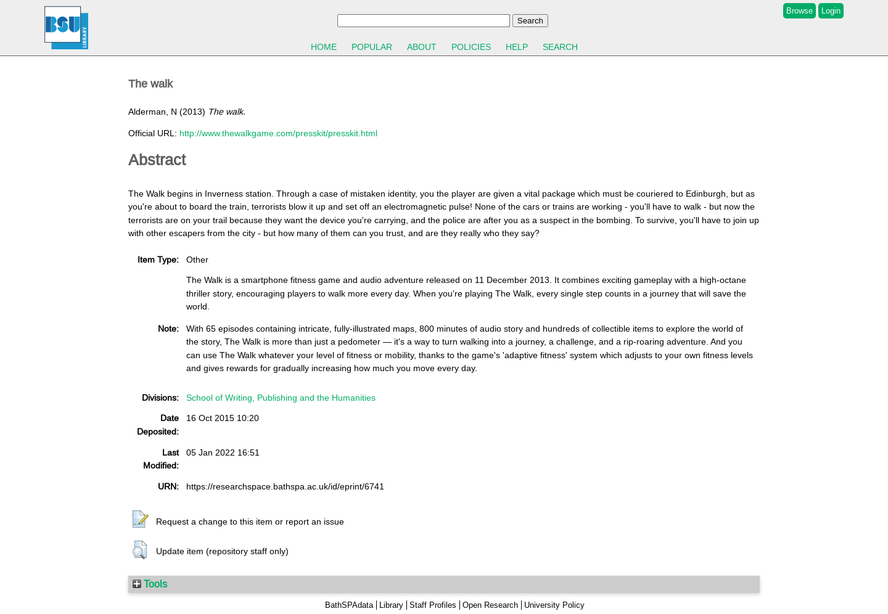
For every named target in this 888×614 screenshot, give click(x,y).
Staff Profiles (432, 605)
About (422, 47)
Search (560, 47)
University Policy (554, 605)
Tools (150, 583)
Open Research (490, 605)
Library (391, 605)
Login (831, 10)
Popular (372, 47)
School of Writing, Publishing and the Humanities (281, 398)
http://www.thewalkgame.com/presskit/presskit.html (278, 133)
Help (517, 47)
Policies (471, 47)
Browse (799, 10)
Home (324, 47)
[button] (141, 519)
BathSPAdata (349, 605)
